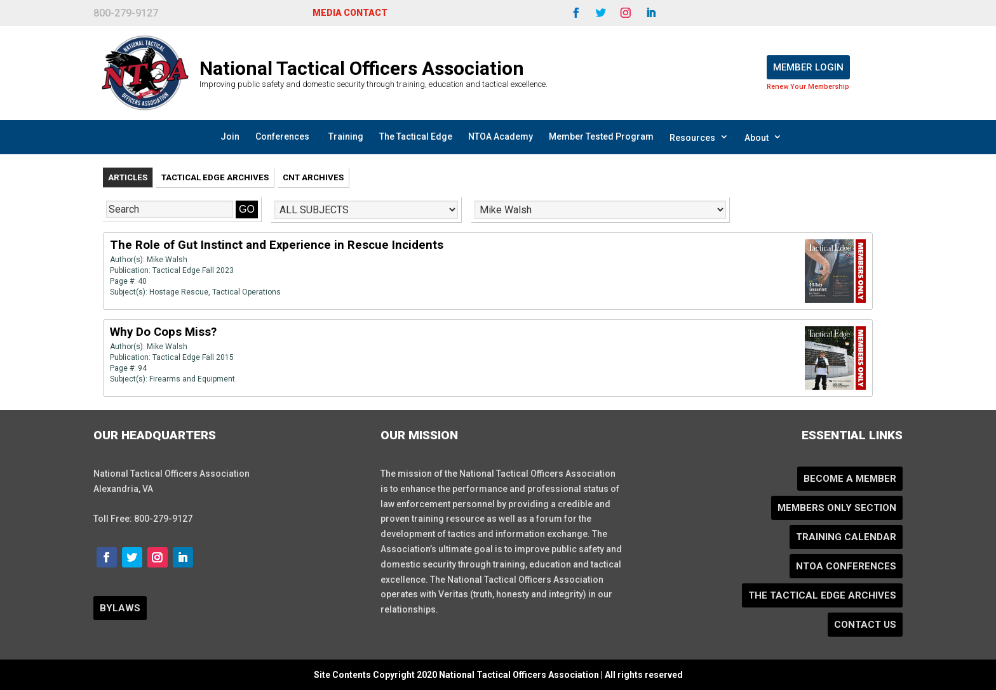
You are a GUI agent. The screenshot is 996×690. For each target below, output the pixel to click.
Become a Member (850, 478)
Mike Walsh (167, 259)
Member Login (808, 67)
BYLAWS (120, 608)
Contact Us (865, 624)
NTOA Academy (500, 136)
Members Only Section (836, 508)
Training (345, 136)
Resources (699, 137)
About (763, 137)
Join (229, 136)
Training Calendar (846, 537)
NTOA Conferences (846, 566)
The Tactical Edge (415, 136)
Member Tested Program (601, 136)
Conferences (282, 136)
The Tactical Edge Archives (822, 595)
